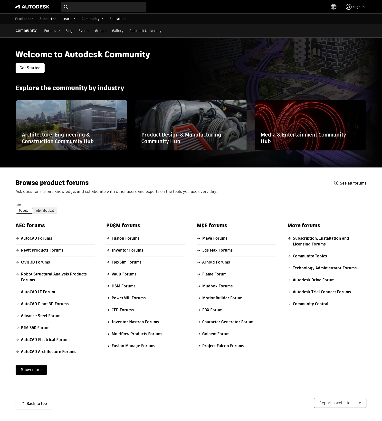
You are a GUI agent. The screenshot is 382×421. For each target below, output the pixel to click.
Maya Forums (214, 238)
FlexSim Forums (127, 262)
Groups (100, 30)
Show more (31, 369)
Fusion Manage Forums (133, 346)
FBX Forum (212, 310)
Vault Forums (124, 274)
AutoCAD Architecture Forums (48, 351)
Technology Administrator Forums (325, 268)
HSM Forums (123, 286)
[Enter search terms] (103, 7)
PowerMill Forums (129, 298)
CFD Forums (123, 310)
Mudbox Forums (217, 286)
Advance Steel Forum (40, 316)
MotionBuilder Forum (222, 298)
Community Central (310, 304)
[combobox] (103, 7)
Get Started (30, 68)
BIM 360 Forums (36, 328)
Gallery (118, 30)
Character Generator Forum (227, 322)
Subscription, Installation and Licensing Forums (321, 241)
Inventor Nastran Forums (135, 322)
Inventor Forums (127, 250)
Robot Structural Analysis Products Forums (54, 277)
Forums (50, 30)
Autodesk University (145, 30)
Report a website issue (340, 403)
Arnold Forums (216, 262)
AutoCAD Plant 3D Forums (45, 304)
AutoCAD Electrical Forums (45, 340)
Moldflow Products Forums (137, 334)
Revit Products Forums (42, 250)
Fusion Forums (125, 238)
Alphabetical (45, 210)
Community (26, 30)
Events (83, 30)
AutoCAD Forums (36, 238)
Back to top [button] (37, 403)
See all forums (353, 183)
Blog (69, 30)
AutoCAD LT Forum (38, 292)
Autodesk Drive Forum (313, 280)
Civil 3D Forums (35, 262)
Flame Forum (214, 274)
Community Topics (310, 256)
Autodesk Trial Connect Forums (322, 292)
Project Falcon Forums (223, 346)
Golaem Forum (215, 334)
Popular (24, 210)
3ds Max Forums (217, 250)
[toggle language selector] (334, 7)
